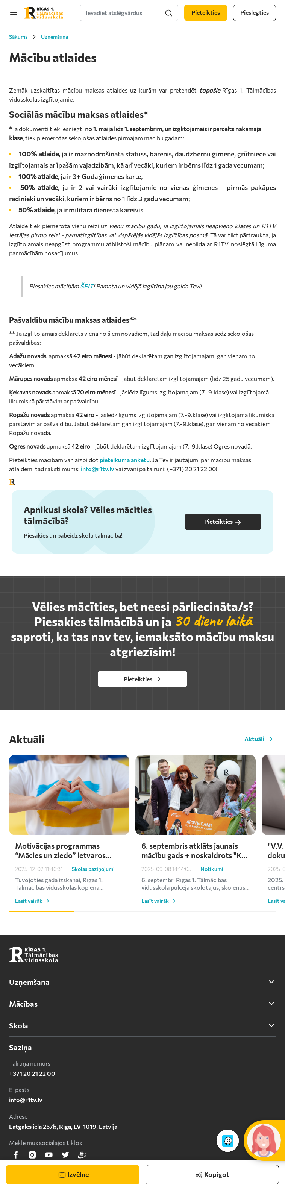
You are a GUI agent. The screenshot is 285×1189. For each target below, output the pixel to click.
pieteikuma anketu (125, 459)
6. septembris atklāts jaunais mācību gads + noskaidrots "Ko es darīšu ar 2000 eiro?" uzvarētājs (193, 850)
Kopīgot (212, 1172)
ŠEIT (86, 286)
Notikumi (211, 869)
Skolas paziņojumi (93, 869)
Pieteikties (223, 522)
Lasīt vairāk (33, 901)
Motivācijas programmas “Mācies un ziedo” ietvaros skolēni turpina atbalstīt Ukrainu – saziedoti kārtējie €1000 (62, 850)
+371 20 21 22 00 (32, 1073)
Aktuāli (260, 739)
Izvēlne (73, 1174)
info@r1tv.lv (97, 468)
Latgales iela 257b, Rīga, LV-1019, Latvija (63, 1126)
